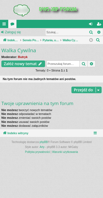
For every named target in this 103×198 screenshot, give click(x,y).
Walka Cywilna (18, 50)
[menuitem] (98, 40)
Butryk (23, 57)
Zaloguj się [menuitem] (92, 25)
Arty (42, 146)
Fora (13, 25)
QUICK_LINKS (5, 25)
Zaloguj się (13, 32)
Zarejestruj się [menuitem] (100, 25)
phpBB (44, 142)
